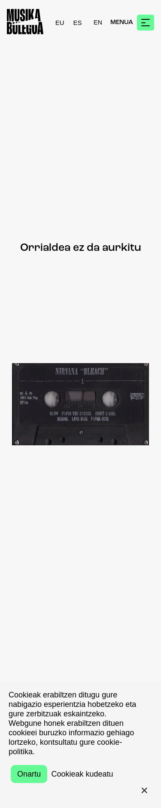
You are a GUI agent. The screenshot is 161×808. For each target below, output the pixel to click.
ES (77, 22)
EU (59, 22)
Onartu (29, 774)
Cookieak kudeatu (82, 774)
